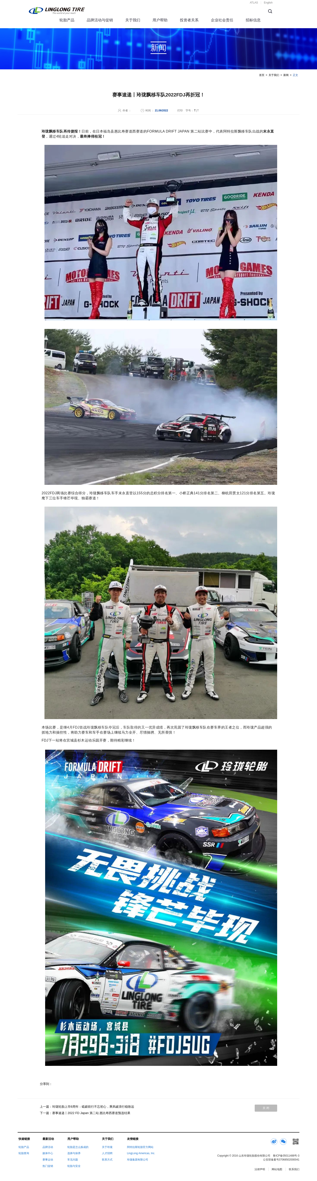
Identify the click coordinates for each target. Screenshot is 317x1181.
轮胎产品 (66, 20)
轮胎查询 (23, 1153)
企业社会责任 (222, 20)
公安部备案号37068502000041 (281, 1159)
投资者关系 (189, 20)
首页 (261, 75)
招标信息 (253, 20)
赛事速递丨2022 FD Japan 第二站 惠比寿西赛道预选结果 (91, 1113)
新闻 (286, 75)
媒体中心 (47, 1153)
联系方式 (107, 1159)
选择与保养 (74, 1153)
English (268, 2)
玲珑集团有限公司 (137, 1159)
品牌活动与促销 (100, 20)
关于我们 (132, 20)
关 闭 (266, 1108)
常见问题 (72, 1159)
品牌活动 (47, 1147)
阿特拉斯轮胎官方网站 (140, 1147)
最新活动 (48, 1138)
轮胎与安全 (74, 1166)
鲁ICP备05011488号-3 (286, 1155)
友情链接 (132, 1138)
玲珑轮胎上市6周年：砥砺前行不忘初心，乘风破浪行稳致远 (93, 1106)
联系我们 (294, 1169)
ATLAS (254, 2)
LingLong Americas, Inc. (141, 1153)
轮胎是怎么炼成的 (77, 1147)
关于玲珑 (107, 1147)
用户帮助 (160, 20)
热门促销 (47, 1166)
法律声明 (259, 1169)
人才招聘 (107, 1153)
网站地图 (277, 1169)
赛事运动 (47, 1159)
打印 (180, 110)
